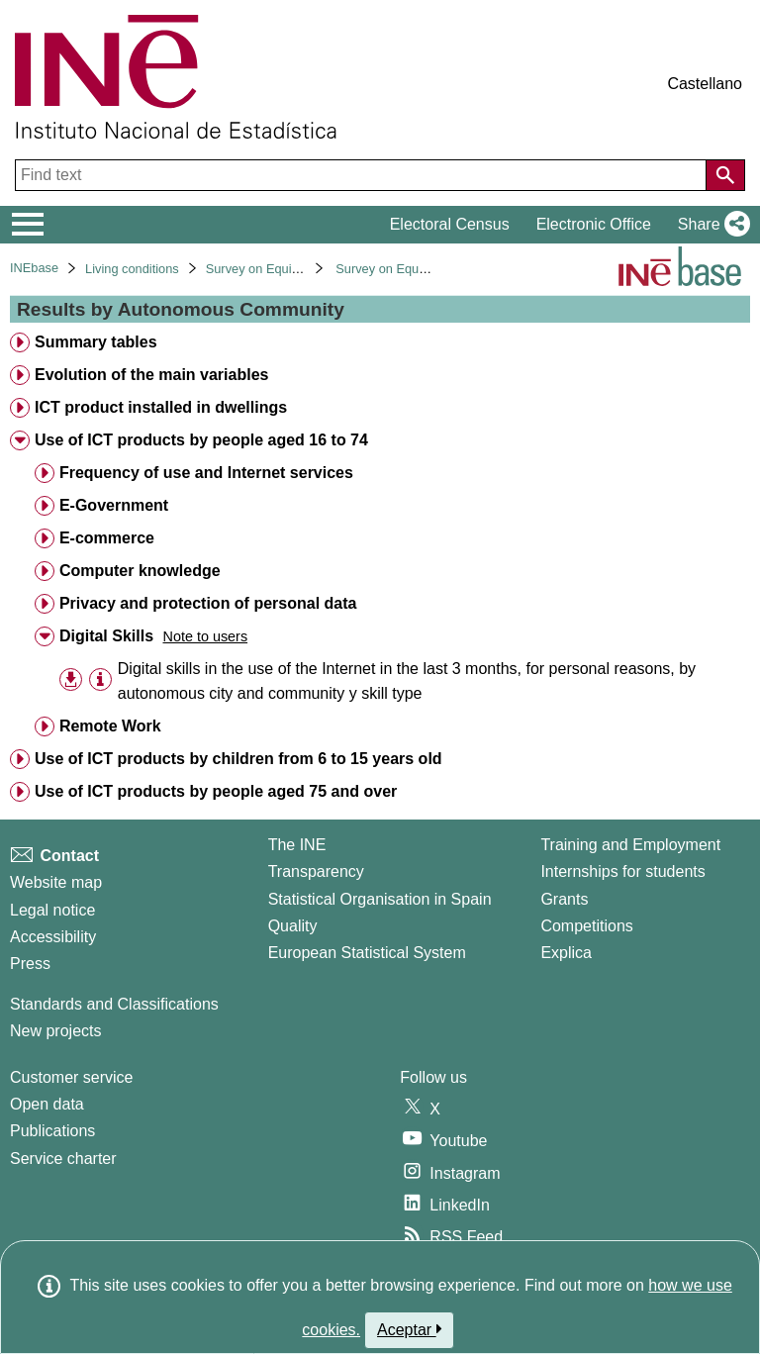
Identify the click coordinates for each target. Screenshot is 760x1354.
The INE (297, 844)
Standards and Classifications (114, 1004)
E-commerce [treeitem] (106, 538)
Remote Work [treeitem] (110, 726)
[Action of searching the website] (725, 175)
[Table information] (100, 679)
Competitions (586, 926)
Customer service (71, 1077)
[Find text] (363, 175)
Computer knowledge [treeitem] (140, 570)
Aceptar (409, 1329)
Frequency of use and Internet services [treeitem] (206, 472)
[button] (710, 224)
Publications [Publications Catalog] (52, 1130)
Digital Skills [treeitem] (106, 636)
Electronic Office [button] (593, 224)
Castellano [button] (704, 83)
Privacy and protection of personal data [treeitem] (208, 603)
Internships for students (622, 871)
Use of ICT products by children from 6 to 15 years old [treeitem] (238, 758)
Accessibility (53, 936)
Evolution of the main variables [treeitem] (152, 374)
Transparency (316, 871)
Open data (47, 1104)
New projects (55, 1030)
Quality (293, 926)
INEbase (34, 267)
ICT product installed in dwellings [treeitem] (161, 407)
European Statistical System (367, 952)
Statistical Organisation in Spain (380, 899)
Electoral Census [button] (450, 224)
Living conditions (132, 268)
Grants (564, 899)
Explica (566, 952)
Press (30, 963)
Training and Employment (630, 844)
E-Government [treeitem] (113, 505)
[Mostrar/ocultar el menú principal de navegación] (28, 224)
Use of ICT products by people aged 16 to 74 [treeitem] (201, 440)
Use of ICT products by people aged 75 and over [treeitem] (216, 791)
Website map (56, 882)
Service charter (63, 1158)
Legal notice (52, 910)
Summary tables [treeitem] (96, 342)
